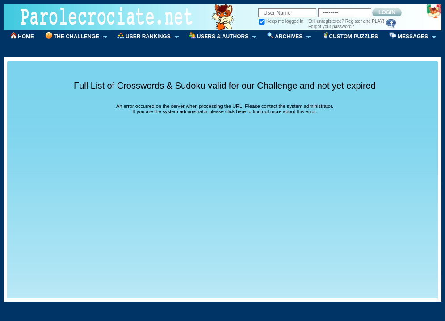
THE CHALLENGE (73, 36)
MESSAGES (409, 36)
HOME (26, 36)
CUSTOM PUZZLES (353, 36)
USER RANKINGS (145, 36)
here (241, 111)
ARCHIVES (285, 36)
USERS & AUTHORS (220, 36)
